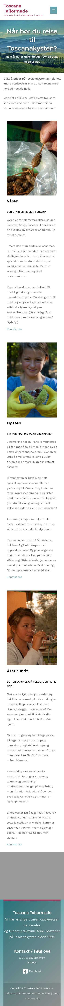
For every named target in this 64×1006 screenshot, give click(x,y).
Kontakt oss (14, 329)
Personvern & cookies (36, 993)
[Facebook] (32, 971)
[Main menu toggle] (53, 10)
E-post (32, 962)
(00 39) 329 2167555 (32, 957)
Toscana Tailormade (15, 9)
